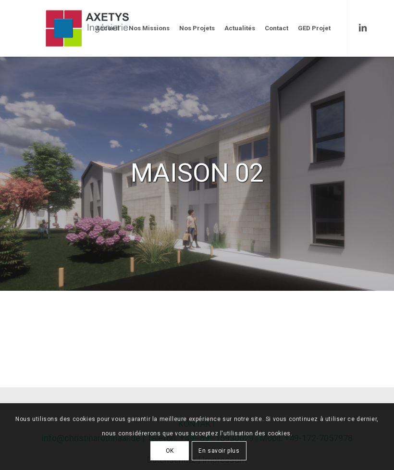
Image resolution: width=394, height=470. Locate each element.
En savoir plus (218, 450)
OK (170, 450)
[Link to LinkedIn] (363, 28)
